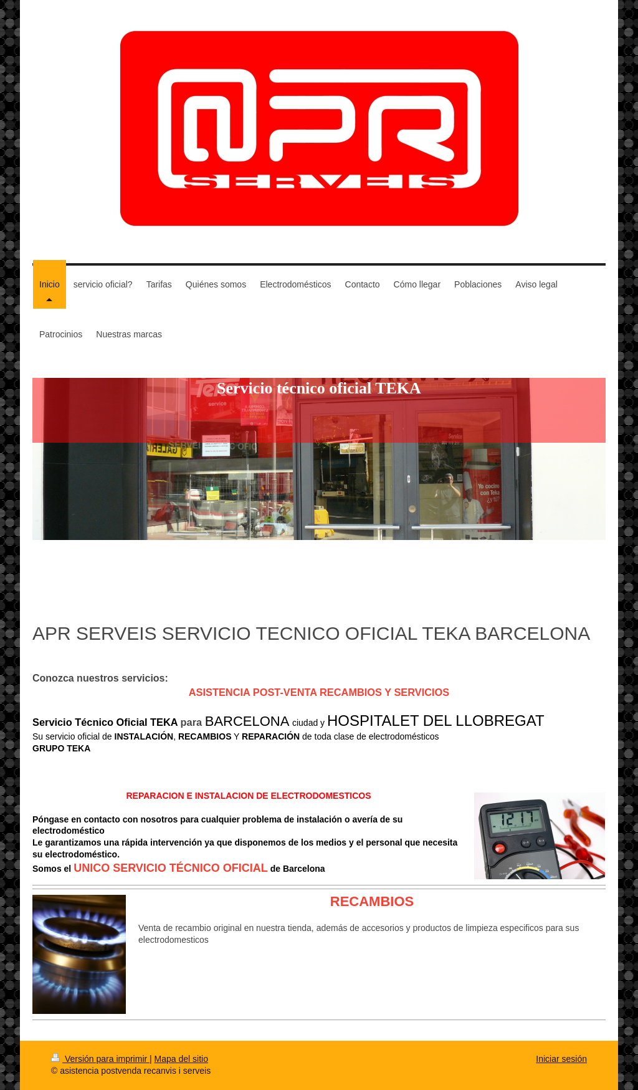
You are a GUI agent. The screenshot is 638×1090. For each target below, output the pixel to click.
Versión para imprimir (100, 1059)
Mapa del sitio (181, 1059)
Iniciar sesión (561, 1059)
